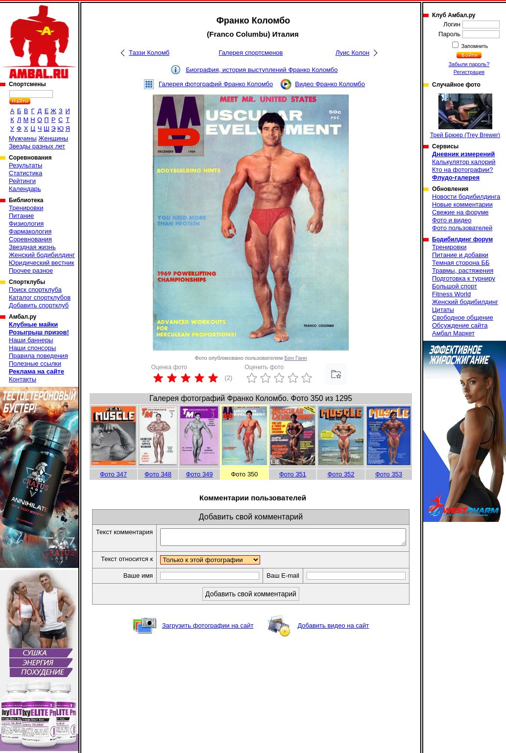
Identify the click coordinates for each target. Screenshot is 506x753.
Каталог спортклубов (40, 297)
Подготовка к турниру (463, 278)
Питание (21, 215)
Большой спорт (454, 286)
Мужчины (23, 138)
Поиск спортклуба (35, 289)
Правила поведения (38, 355)
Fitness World (451, 294)
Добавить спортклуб (39, 305)
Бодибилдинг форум (462, 239)
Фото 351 (292, 474)
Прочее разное (31, 270)
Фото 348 (158, 474)
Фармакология (30, 231)
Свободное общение (462, 317)
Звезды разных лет (37, 146)
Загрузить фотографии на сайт (208, 642)
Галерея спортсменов (251, 52)
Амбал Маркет (453, 333)
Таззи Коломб (149, 52)
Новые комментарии (462, 204)
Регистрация (469, 72)
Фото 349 (199, 474)
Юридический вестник (41, 262)
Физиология (26, 223)
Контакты (22, 379)
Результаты (25, 165)
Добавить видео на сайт (333, 642)
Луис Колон (352, 52)
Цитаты (443, 309)
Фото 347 (113, 474)
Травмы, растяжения (462, 270)
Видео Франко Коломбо (330, 84)
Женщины (53, 138)
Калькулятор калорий (464, 161)
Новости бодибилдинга (466, 196)
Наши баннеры (31, 340)
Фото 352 (340, 474)
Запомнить (474, 46)
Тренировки (26, 208)
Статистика (25, 173)
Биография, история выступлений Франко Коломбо (261, 69)
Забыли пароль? (469, 64)
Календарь (25, 188)
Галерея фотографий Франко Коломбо (216, 84)
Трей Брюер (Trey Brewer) (465, 116)
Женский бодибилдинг (42, 255)
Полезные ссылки (35, 363)
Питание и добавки (460, 255)
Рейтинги (22, 181)
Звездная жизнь (32, 247)
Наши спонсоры (32, 348)
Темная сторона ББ (461, 262)
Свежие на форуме (460, 212)
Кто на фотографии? (462, 169)
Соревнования (30, 239)
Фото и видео (452, 220)
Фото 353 (388, 474)
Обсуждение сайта (459, 325)
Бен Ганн (295, 358)
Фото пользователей (462, 228)
